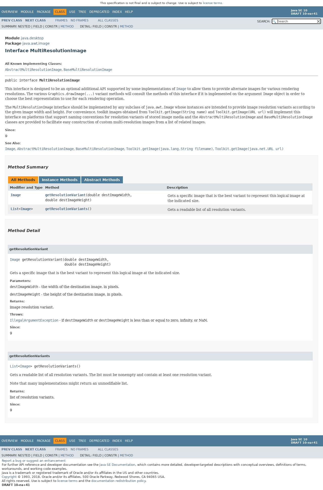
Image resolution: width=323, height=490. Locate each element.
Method (67, 26)
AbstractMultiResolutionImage (33, 70)
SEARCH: (263, 21)
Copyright (9, 477)
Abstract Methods (102, 180)
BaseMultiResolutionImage (88, 70)
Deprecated (99, 12)
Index (117, 12)
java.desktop (32, 38)
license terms (212, 3)
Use (72, 12)
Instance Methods (59, 180)
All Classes (108, 20)
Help (129, 12)
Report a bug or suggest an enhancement (34, 461)
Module (27, 12)
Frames (61, 20)
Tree (82, 12)
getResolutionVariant (65, 195)
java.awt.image (36, 43)
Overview (10, 12)
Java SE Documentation (117, 465)
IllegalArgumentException (34, 320)
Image (16, 195)
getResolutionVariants (66, 209)
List (15, 209)
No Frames (80, 20)
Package (44, 12)
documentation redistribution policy (118, 481)
